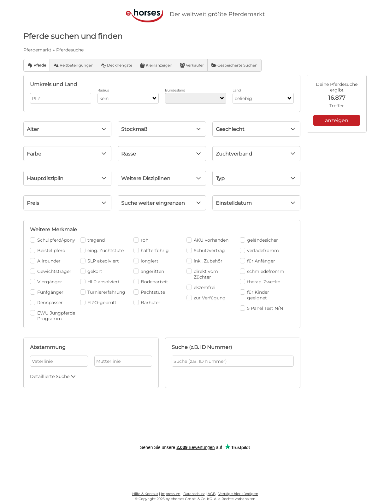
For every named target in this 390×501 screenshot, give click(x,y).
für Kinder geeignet (254, 295)
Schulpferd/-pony (52, 240)
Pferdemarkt (37, 50)
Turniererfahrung (102, 292)
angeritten (148, 271)
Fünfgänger (46, 292)
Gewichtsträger (50, 271)
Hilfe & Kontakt (145, 494)
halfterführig (151, 250)
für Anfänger (257, 261)
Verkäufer (192, 65)
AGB (212, 494)
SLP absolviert (99, 261)
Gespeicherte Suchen (234, 65)
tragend (92, 240)
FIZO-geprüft (98, 302)
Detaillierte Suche (53, 376)
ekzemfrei (201, 287)
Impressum (170, 494)
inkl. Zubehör (204, 261)
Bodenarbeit (150, 282)
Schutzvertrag (205, 250)
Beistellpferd (47, 250)
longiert (145, 261)
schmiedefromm (262, 271)
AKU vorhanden (207, 240)
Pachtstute (149, 292)
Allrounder (45, 261)
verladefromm (259, 250)
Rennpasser (46, 302)
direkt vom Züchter (202, 274)
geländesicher (259, 240)
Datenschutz (194, 494)
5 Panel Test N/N (261, 308)
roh (140, 240)
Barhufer (146, 302)
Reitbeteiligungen (73, 65)
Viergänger (46, 282)
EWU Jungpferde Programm (52, 315)
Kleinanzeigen (156, 65)
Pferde (36, 65)
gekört (91, 271)
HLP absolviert (100, 282)
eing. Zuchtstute (102, 250)
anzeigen (336, 120)
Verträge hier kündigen (238, 494)
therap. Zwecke (260, 282)
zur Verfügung (206, 298)
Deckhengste (116, 65)
